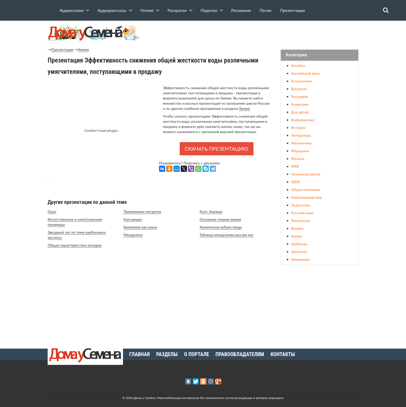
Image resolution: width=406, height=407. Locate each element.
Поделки (209, 10)
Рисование (241, 10)
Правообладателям (239, 354)
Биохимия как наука (140, 227)
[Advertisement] (319, 304)
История (298, 127)
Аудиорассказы (112, 10)
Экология (299, 251)
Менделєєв (133, 235)
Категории (296, 55)
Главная (139, 354)
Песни (265, 10)
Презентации (292, 10)
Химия (83, 49)
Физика (297, 228)
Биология (299, 89)
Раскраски (177, 10)
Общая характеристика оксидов (75, 245)
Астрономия (301, 81)
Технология (300, 220)
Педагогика (300, 205)
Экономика (300, 259)
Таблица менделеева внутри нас (227, 235)
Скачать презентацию (217, 148)
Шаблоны (299, 244)
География (299, 96)
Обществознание (305, 189)
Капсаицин (133, 219)
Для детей (300, 112)
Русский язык (302, 213)
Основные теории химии (220, 219)
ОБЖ (295, 182)
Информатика (302, 120)
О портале (196, 354)
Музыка (297, 158)
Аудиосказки (71, 10)
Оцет (52, 211)
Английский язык (305, 73)
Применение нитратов (142, 211)
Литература (301, 135)
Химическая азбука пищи (221, 227)
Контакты (283, 354)
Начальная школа (305, 174)
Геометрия (299, 104)
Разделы (167, 354)
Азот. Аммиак (211, 211)
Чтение (147, 10)
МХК (295, 166)
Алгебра (298, 65)
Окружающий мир (306, 197)
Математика (301, 143)
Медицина (300, 151)
